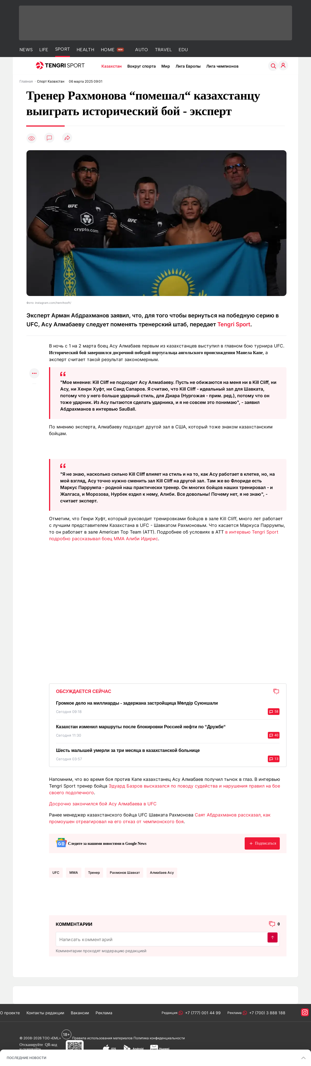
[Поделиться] (67, 138)
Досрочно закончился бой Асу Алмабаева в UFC (103, 803)
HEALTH (85, 49)
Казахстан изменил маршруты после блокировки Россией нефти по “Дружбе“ (141, 726)
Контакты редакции (45, 1012)
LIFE (43, 49)
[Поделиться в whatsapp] (34, 341)
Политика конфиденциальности (159, 1038)
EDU (183, 49)
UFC (55, 872)
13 (273, 759)
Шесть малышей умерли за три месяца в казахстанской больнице (128, 750)
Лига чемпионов (222, 66)
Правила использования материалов (102, 1038)
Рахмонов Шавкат (125, 872)
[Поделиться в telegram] (34, 352)
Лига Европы (188, 66)
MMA (73, 872)
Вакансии (80, 1012)
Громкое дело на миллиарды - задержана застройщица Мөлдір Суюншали (137, 703)
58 (273, 711)
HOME (108, 49)
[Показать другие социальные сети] (34, 373)
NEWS (26, 49)
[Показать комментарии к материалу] (34, 392)
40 (273, 735)
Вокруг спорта (141, 66)
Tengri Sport (233, 324)
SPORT (62, 49)
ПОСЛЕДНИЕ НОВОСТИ (26, 1058)
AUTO (141, 49)
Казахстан (111, 66)
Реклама (104, 1012)
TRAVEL (163, 49)
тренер (94, 872)
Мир (165, 66)
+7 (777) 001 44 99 (202, 1012)
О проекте (10, 1012)
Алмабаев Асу (162, 872)
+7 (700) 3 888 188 (266, 1012)
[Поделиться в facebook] (34, 362)
